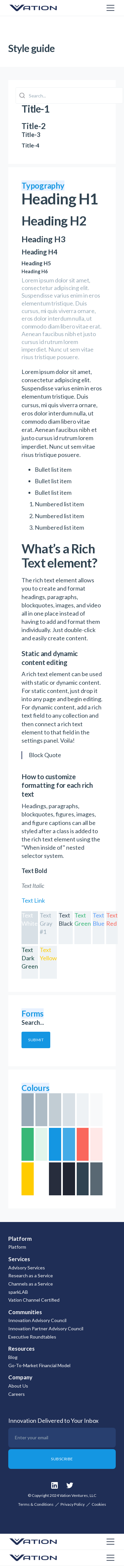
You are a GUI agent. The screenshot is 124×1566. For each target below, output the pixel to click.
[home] (41, 8)
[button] (109, 8)
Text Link (33, 900)
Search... (32, 1022)
